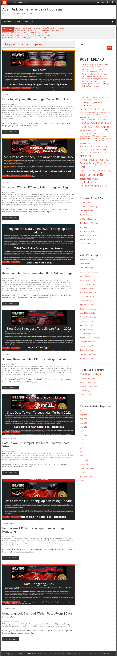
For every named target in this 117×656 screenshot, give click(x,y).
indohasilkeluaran (86, 476)
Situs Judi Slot (85, 264)
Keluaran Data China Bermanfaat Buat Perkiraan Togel (37, 273)
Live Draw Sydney (63, 624)
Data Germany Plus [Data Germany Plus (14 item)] (89, 117)
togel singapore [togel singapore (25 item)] (89, 179)
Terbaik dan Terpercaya (88, 309)
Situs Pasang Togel (87, 268)
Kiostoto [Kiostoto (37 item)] (101, 130)
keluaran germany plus (67, 108)
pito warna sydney (15, 116)
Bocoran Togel (85, 395)
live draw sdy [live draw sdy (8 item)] (98, 134)
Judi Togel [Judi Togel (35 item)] (103, 127)
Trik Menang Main (86, 358)
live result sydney (26, 110)
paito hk (46, 541)
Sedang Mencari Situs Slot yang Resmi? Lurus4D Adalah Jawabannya (39, 28)
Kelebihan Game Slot (87, 284)
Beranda (7, 22)
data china (25, 106)
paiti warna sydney (22, 198)
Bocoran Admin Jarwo (88, 244)
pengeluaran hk (17, 626)
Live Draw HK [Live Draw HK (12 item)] (86, 133)
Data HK (27, 539)
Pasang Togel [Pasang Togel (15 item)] (87, 143)
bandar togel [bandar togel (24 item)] (88, 105)
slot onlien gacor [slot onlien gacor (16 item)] (101, 152)
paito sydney (60, 110)
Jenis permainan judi (87, 280)
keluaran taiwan (7, 110)
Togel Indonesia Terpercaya (90, 338)
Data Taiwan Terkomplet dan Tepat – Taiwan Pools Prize (35, 444)
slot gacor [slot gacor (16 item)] (86, 152)
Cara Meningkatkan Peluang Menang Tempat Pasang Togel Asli (25, 33)
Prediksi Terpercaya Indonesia (91, 374)
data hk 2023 (35, 539)
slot (26, 22)
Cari (81, 45)
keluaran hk (36, 624)
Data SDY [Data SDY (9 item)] (84, 120)
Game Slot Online (86, 276)
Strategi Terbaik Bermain (88, 317)
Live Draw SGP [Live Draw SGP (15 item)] (87, 136)
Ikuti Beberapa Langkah (88, 292)
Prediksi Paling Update (88, 378)
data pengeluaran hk (47, 106)
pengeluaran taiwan (58, 114)
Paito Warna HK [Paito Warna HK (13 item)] (101, 141)
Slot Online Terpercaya (88, 219)
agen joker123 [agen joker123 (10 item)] (104, 97)
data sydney (21, 108)
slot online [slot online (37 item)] (88, 156)
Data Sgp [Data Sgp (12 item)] (94, 119)
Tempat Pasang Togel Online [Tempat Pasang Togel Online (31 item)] (95, 165)
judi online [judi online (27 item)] (87, 127)
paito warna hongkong (36, 112)
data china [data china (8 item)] (97, 115)
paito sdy (52, 110)
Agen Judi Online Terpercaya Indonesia (32, 9)
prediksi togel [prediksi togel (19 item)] (100, 149)
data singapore (12, 108)
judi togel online (45, 108)
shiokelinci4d (84, 464)
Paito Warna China (13, 112)
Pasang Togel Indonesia (88, 334)
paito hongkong (44, 110)
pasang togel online (87, 468)
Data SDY (70, 106)
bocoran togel (8, 106)
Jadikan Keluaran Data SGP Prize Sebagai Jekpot (34, 359)
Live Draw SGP (16, 110)
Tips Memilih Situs (86, 305)
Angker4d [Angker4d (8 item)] (96, 100)
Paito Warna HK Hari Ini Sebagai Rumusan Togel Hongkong (33, 530)
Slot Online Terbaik (86, 239)
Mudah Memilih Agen (87, 342)
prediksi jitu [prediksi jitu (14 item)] (86, 150)
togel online (51, 116)
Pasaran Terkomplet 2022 (89, 235)
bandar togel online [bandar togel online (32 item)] (92, 109)
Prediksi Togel (85, 391)
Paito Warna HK (24, 112)
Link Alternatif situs (86, 301)
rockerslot (83, 472)
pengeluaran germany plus (27, 114)
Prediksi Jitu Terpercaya (88, 386)
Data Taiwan (29, 108)
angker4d (83, 415)
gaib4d (82, 431)
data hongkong (44, 539)
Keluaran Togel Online (88, 382)
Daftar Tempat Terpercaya (89, 272)
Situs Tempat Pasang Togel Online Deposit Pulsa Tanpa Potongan (26, 35)
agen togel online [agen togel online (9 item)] (86, 100)
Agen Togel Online (86, 202)
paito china (35, 110)
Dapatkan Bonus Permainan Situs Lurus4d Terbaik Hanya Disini (37, 30)
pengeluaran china (12, 114)
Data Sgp (5, 108)
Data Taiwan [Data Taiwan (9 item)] (104, 120)
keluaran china (55, 108)
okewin (82, 480)
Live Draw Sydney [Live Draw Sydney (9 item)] (102, 136)
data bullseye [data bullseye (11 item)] (86, 114)
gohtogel (83, 456)
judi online (18, 22)
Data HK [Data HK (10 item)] (103, 117)
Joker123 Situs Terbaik (88, 313)
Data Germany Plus (34, 106)
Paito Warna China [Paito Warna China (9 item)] (86, 141)
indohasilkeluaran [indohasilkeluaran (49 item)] (93, 123)
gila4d (82, 439)
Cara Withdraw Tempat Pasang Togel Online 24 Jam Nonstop (24, 38)
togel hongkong (42, 116)
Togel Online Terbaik (87, 329)
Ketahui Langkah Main (88, 346)
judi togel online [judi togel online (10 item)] (86, 131)
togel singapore (60, 116)
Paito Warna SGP (59, 112)
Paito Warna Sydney (53, 286)
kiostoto (83, 411)
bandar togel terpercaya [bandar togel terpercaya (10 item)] (89, 112)
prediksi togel (33, 116)
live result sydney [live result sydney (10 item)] (87, 139)
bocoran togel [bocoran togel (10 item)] (104, 112)
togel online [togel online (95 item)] (91, 174)
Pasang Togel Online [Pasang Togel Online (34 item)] (93, 146)
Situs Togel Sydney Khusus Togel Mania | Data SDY (35, 99)
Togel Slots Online (86, 227)
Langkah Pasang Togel (88, 354)
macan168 (84, 460)
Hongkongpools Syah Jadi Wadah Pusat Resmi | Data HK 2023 (37, 615)
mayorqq (83, 435)
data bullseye (17, 106)
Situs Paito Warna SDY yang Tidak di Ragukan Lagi (35, 187)
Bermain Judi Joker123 (88, 321)
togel (34, 22)
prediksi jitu (25, 116)
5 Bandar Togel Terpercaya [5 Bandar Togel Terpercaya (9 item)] (88, 97)
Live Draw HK (44, 624)
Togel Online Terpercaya (88, 215)
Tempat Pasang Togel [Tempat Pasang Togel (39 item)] (94, 160)
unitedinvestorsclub (8, 119)
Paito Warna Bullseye (66, 198)
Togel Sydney (26, 88)
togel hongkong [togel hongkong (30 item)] (100, 170)
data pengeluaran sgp (60, 106)
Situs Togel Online (86, 211)
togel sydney (69, 116)
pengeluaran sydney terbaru (44, 114)
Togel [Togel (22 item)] (84, 170)
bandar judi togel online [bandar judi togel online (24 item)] (93, 102)
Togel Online (16, 88)
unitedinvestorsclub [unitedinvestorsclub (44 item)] (94, 186)
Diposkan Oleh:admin (10, 104)
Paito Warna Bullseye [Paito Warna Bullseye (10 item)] (103, 139)
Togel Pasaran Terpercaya (89, 223)
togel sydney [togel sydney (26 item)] (88, 182)
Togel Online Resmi (87, 231)
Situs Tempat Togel (87, 259)
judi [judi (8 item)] (109, 123)
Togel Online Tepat (86, 350)
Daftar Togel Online (87, 296)
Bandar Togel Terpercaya (89, 207)
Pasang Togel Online (87, 288)
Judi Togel (37, 108)
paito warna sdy (48, 112)
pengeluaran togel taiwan (38, 202)
